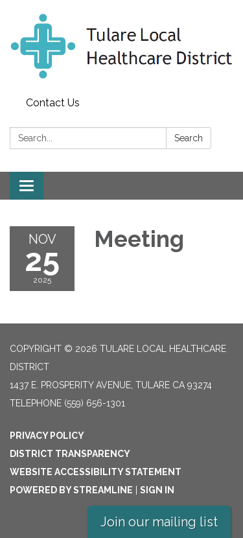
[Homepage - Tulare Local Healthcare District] (121, 46)
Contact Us (53, 103)
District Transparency (70, 454)
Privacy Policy (47, 435)
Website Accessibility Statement (95, 472)
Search (188, 138)
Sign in (157, 490)
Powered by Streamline (71, 490)
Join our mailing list (159, 522)
